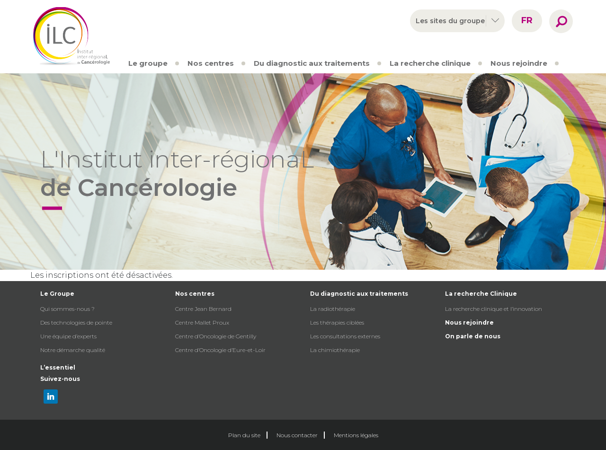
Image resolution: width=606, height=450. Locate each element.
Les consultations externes (345, 336)
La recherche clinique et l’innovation (493, 308)
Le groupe (148, 63)
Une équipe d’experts (68, 336)
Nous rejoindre (518, 63)
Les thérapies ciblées (337, 322)
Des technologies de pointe (76, 322)
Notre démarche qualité (72, 349)
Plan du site (244, 435)
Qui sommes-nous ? (67, 308)
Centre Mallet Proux (202, 322)
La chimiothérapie (335, 349)
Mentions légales (356, 435)
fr (527, 20)
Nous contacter (297, 435)
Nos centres (210, 63)
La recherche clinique (430, 63)
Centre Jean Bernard (203, 308)
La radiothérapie (332, 308)
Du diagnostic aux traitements (312, 63)
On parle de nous (472, 336)
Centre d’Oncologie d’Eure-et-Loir (220, 349)
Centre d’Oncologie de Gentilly (215, 336)
